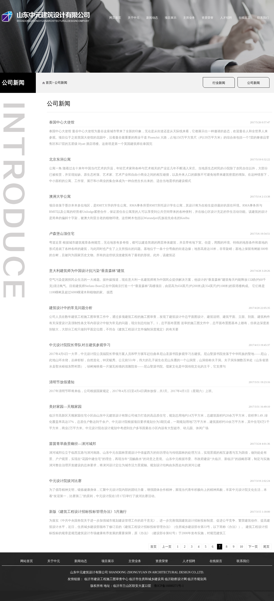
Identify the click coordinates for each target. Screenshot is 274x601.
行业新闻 (218, 83)
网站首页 (26, 561)
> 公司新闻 (59, 82)
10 (241, 546)
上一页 (166, 546)
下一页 (253, 546)
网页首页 (115, 17)
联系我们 (263, 17)
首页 (49, 82)
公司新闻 (253, 83)
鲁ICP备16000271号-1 (169, 586)
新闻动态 (152, 17)
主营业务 (189, 17)
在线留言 (244, 17)
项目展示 (170, 17)
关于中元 (133, 17)
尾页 (266, 546)
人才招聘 (226, 17)
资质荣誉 (207, 17)
